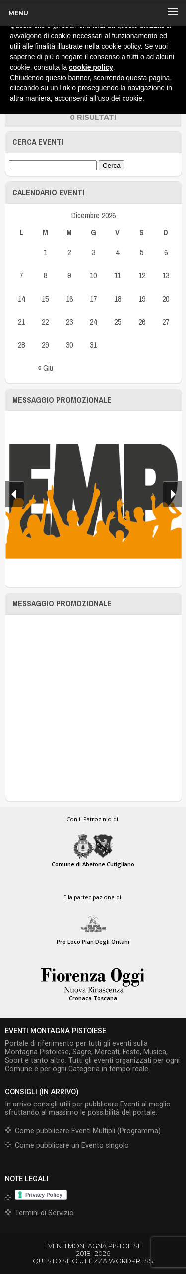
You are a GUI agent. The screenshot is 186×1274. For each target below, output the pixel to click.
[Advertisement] (93, 708)
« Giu (45, 367)
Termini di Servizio (44, 1213)
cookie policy (91, 67)
